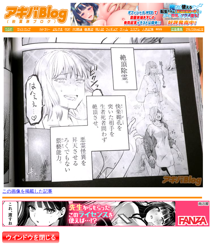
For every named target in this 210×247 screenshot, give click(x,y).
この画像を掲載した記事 (27, 191)
